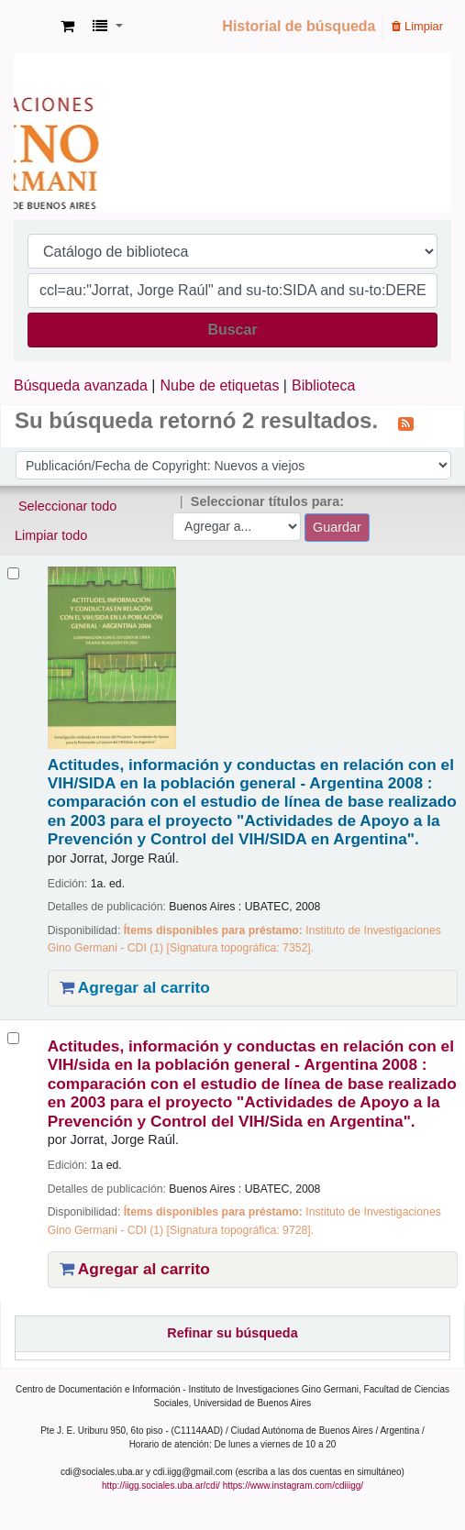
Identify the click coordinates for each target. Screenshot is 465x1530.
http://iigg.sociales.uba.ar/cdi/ (161, 1485)
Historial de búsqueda (298, 26)
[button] (67, 26)
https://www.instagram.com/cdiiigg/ (293, 1485)
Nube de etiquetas (220, 385)
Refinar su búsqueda (232, 1333)
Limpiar (417, 26)
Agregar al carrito (135, 987)
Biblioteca (323, 385)
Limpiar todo (51, 535)
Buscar (232, 329)
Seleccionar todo (67, 506)
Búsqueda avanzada (81, 385)
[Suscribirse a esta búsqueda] (405, 422)
